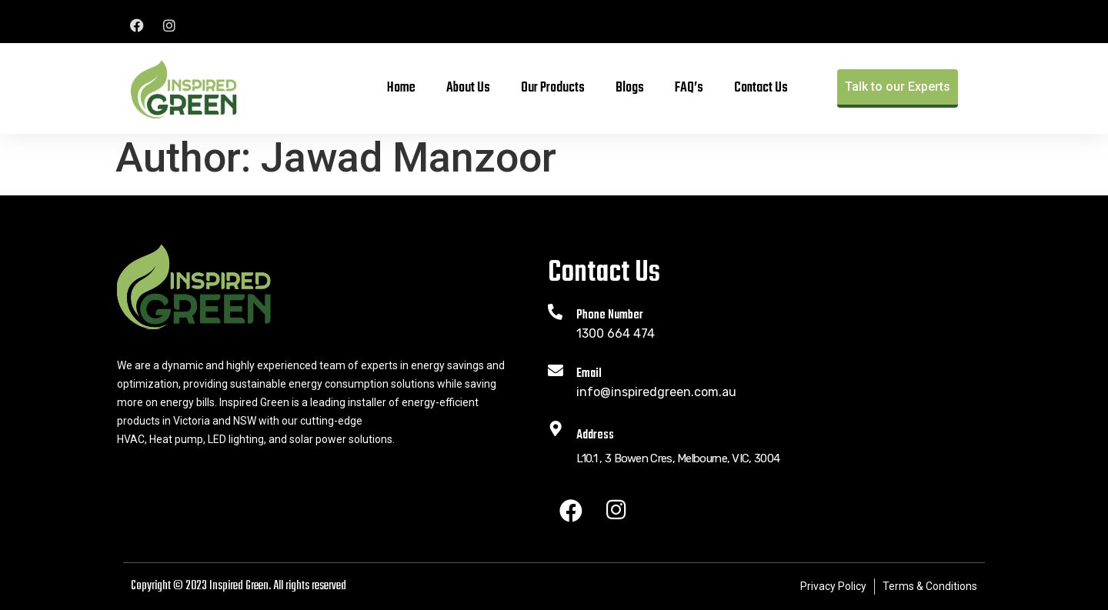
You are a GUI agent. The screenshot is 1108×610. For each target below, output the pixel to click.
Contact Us (761, 88)
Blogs (630, 88)
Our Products (553, 88)
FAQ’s (689, 88)
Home (401, 88)
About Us (468, 88)
